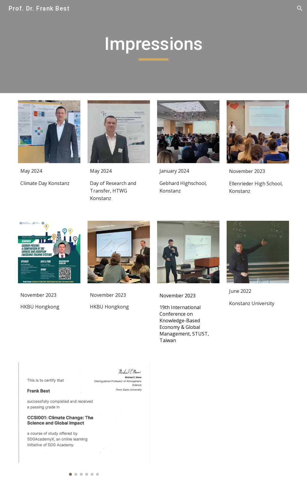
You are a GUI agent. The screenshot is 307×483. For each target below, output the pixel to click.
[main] (153, 46)
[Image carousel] (84, 419)
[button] (300, 8)
